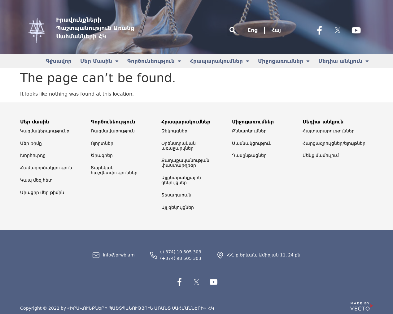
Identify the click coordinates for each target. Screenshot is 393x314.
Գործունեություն (154, 61)
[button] (232, 30)
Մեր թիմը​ (31, 143)
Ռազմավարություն (113, 130)
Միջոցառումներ (284, 61)
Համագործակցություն (46, 168)
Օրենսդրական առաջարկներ (178, 146)
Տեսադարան (176, 195)
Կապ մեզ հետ (36, 180)
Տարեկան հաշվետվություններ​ (114, 170)
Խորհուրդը (33, 155)
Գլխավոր (59, 61)
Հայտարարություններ (329, 130)
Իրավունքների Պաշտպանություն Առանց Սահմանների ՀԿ (95, 28)
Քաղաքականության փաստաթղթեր (185, 163)
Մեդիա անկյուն (343, 61)
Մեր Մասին (99, 61)
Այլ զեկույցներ (177, 207)
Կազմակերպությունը (44, 130)
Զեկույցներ (174, 130)
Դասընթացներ (249, 155)
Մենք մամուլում (321, 155)
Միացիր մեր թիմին (42, 192)
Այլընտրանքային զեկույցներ (181, 180)
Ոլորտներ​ (102, 143)
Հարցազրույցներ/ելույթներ (334, 143)
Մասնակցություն (252, 143)
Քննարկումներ (249, 130)
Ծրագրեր (102, 155)
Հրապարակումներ (219, 61)
